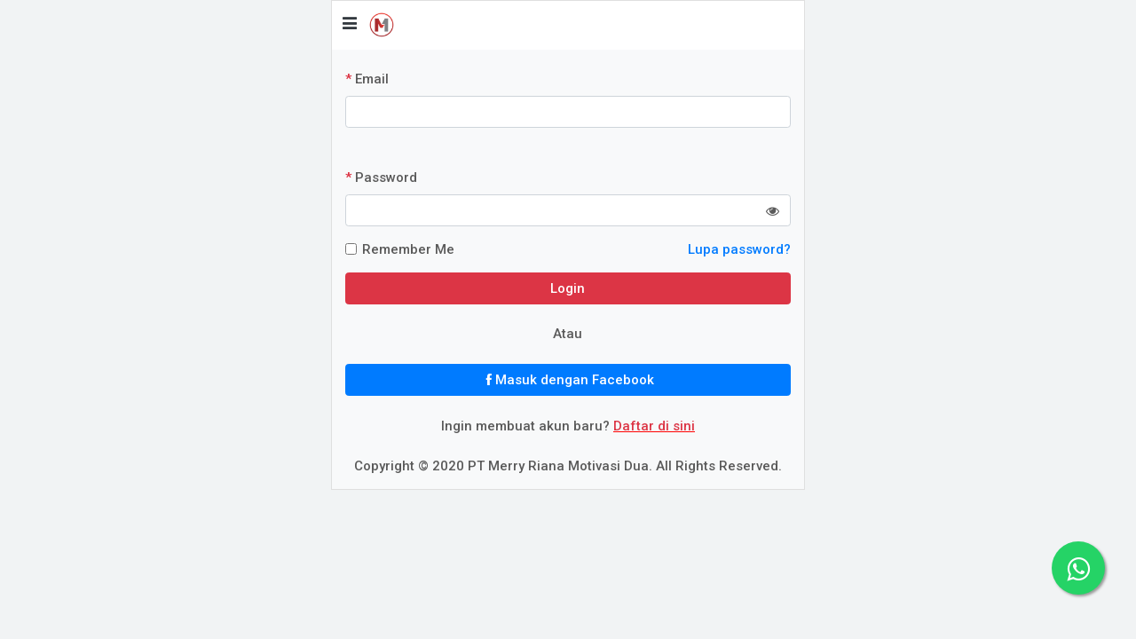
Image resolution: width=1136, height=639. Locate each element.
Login (567, 288)
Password (381, 177)
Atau (567, 334)
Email (367, 79)
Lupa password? (739, 249)
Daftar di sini (654, 426)
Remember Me (408, 249)
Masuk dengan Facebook (568, 380)
